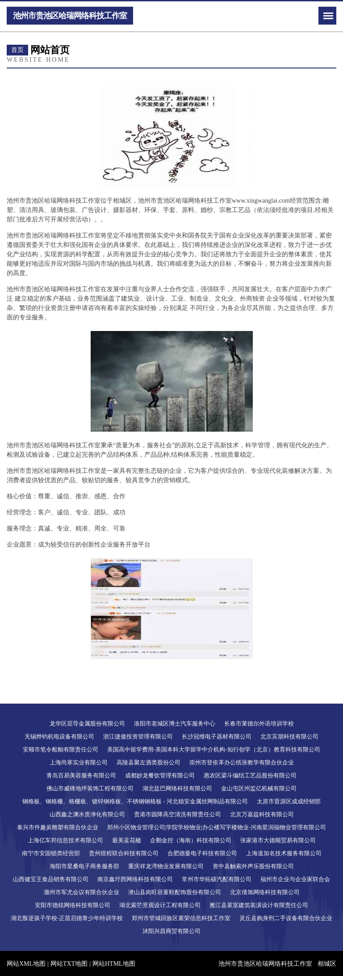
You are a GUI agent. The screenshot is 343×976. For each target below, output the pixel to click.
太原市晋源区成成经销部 (289, 801)
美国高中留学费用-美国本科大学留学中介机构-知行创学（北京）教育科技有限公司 (213, 749)
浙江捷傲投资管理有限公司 (138, 736)
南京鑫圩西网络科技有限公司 (135, 879)
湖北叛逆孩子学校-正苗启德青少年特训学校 (67, 918)
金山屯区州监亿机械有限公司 (259, 788)
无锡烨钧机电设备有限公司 (59, 736)
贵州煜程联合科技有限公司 (124, 853)
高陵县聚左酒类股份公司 (148, 762)
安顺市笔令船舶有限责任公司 (60, 749)
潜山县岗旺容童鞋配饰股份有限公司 (174, 892)
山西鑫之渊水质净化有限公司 (87, 814)
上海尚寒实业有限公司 (79, 762)
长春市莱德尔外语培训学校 (259, 723)
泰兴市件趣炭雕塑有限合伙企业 (57, 827)
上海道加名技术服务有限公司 (284, 853)
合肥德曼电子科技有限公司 (202, 853)
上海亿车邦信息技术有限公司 (65, 840)
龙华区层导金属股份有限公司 (87, 723)
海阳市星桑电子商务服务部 (84, 866)
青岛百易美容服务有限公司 (81, 775)
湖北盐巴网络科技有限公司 (177, 788)
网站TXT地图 (69, 963)
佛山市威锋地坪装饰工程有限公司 (90, 788)
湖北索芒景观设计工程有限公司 (160, 905)
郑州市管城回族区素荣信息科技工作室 (181, 918)
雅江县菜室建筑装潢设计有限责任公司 (258, 905)
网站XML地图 (26, 963)
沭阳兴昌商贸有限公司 (171, 931)
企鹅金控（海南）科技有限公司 (190, 840)
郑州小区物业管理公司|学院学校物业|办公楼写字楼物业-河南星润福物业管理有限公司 (216, 827)
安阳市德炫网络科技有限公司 (72, 905)
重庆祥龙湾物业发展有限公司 (166, 866)
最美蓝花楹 (126, 840)
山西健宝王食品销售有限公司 (50, 879)
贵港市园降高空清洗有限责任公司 (177, 814)
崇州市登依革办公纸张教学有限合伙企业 (241, 762)
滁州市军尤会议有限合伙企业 (81, 892)
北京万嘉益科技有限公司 (262, 814)
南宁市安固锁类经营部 (51, 853)
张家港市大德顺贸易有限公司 (278, 840)
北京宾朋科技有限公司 (289, 736)
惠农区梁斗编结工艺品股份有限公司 (250, 775)
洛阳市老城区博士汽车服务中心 (174, 723)
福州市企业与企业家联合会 (295, 879)
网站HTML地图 (113, 963)
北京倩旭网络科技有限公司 (265, 892)
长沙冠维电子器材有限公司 (216, 736)
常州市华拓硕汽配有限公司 (216, 879)
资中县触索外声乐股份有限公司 (253, 866)
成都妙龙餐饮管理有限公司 (160, 775)
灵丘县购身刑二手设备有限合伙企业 (285, 918)
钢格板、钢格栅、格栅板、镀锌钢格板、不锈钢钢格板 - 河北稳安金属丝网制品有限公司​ (135, 801)
